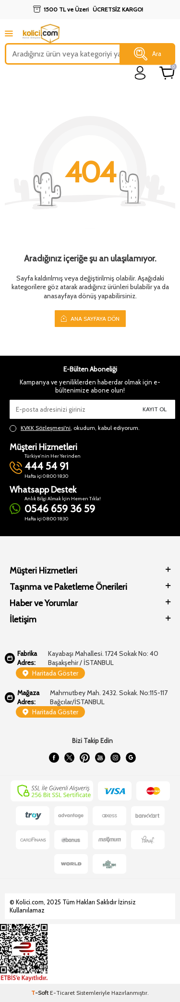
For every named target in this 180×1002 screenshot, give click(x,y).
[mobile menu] (9, 33)
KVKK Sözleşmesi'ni (46, 427)
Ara (147, 54)
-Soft (40, 992)
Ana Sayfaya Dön (90, 318)
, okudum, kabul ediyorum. (75, 428)
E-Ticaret (62, 992)
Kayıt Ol (155, 409)
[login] (140, 73)
